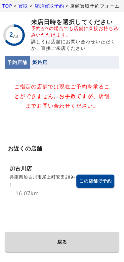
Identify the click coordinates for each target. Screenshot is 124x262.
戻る (62, 242)
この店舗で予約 (95, 181)
